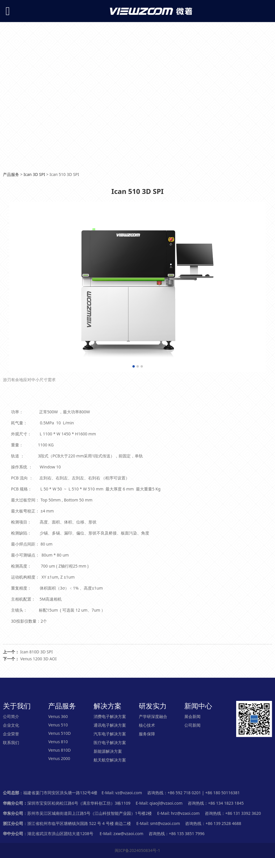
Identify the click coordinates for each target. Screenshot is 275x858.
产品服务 (11, 174)
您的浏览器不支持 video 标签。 (137, 91)
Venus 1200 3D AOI (38, 658)
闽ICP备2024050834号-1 (137, 850)
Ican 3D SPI (34, 174)
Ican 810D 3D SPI (36, 652)
